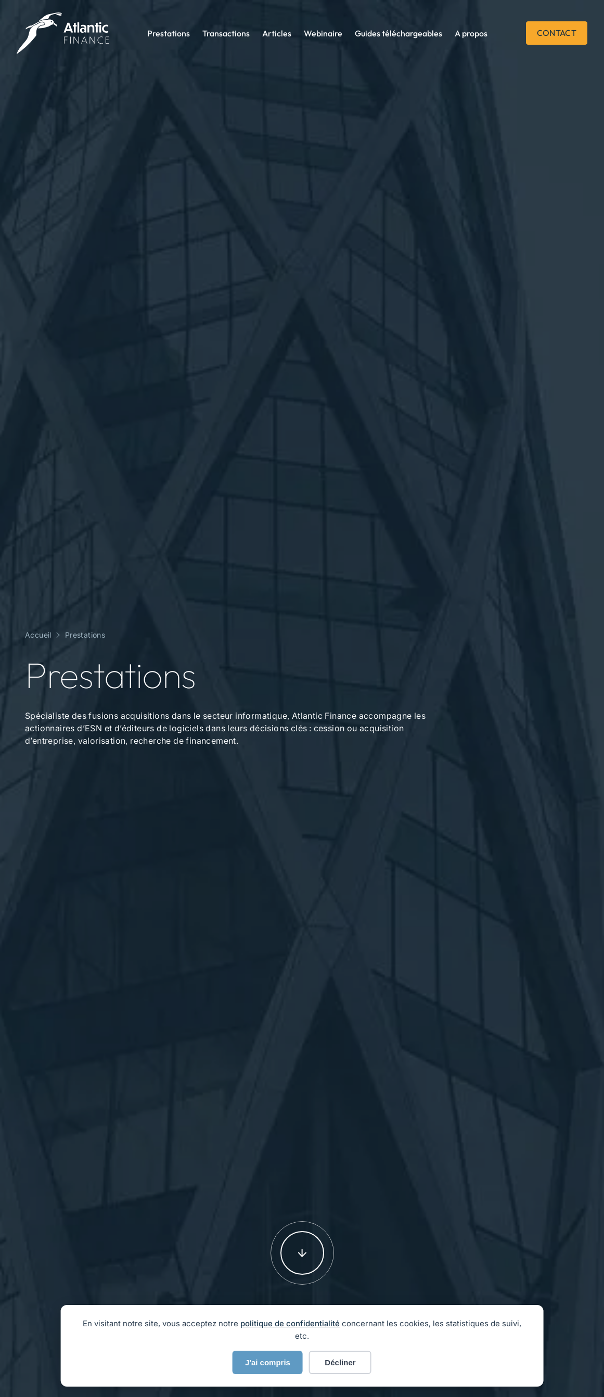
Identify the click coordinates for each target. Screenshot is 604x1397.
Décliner (340, 1362)
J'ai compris (267, 1362)
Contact (556, 33)
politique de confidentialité (290, 1323)
